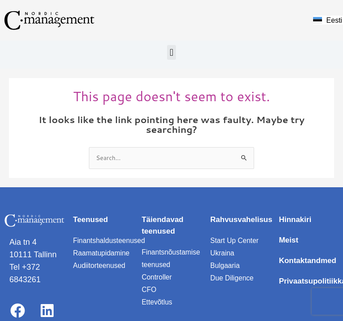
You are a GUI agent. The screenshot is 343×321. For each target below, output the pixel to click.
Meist (288, 240)
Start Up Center (235, 240)
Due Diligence (232, 278)
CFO (149, 289)
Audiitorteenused (100, 265)
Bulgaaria (225, 265)
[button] (171, 52)
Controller (157, 277)
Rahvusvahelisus (241, 219)
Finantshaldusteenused (110, 240)
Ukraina (222, 253)
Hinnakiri (295, 219)
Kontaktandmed (307, 260)
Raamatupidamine (102, 253)
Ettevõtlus (157, 302)
